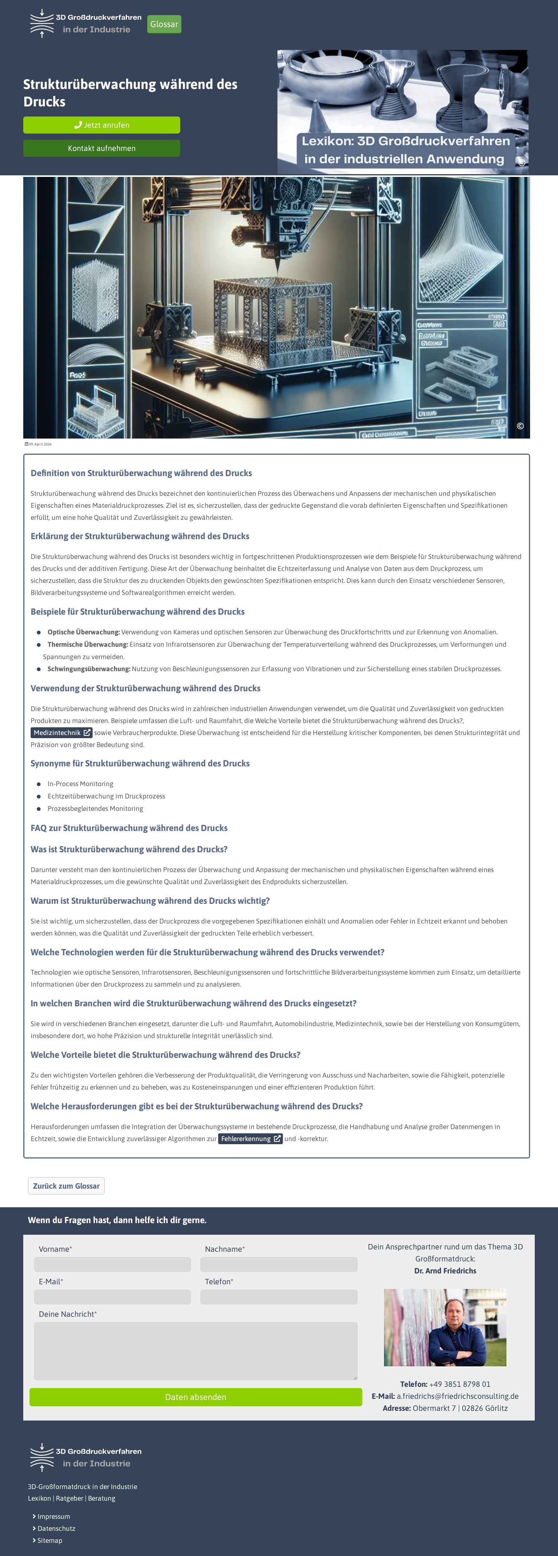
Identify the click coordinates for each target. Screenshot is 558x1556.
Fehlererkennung (246, 1139)
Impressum (51, 1516)
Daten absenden (195, 1397)
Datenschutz (54, 1528)
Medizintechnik (57, 733)
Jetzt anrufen (101, 124)
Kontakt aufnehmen (102, 148)
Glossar (164, 24)
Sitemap (47, 1540)
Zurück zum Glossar (66, 1185)
